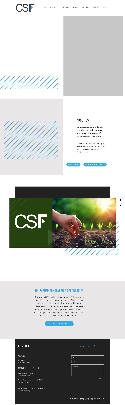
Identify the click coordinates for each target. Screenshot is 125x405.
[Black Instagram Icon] (120, 205)
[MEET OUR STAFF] (73, 164)
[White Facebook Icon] (33, 368)
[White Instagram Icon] (38, 368)
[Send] (100, 378)
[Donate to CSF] (85, 346)
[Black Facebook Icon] (120, 200)
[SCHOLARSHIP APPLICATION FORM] (59, 323)
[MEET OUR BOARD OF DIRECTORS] (95, 164)
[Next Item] (113, 223)
